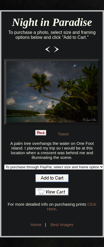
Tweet (63, 134)
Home (36, 224)
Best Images (62, 224)
